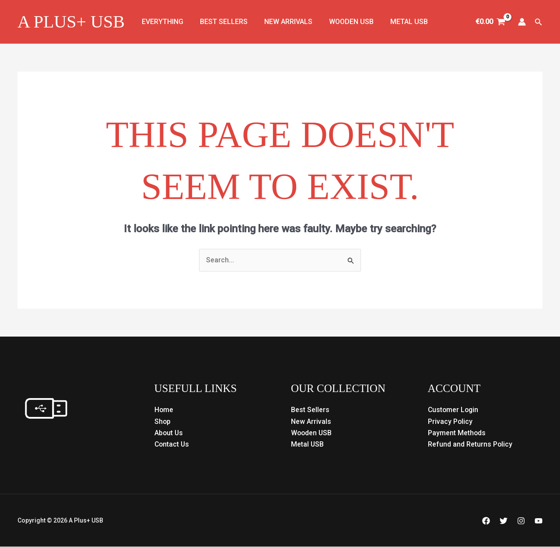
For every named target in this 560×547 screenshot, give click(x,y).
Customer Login (454, 410)
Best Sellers (220, 21)
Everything (161, 21)
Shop (162, 421)
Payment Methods (457, 433)
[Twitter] (504, 521)
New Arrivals (282, 21)
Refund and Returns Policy (470, 444)
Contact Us (172, 444)
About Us (169, 433)
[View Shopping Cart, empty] (490, 22)
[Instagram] (521, 521)
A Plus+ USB (71, 21)
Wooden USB (342, 21)
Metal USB (397, 21)
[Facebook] (486, 521)
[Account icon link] (522, 22)
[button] (538, 22)
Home (164, 410)
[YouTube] (538, 521)
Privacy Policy (450, 421)
